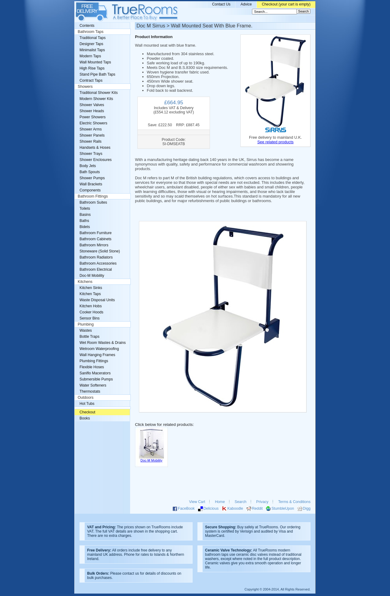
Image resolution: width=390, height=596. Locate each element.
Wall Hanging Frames (97, 355)
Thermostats (90, 391)
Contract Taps (91, 80)
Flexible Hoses (92, 367)
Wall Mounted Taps (95, 62)
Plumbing (86, 324)
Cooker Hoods (91, 312)
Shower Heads (92, 111)
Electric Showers (93, 123)
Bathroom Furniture (96, 233)
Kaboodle (235, 508)
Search (240, 502)
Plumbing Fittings (94, 361)
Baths (84, 221)
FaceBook (186, 508)
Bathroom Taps (90, 32)
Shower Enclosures (96, 160)
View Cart (197, 502)
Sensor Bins (90, 318)
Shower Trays (91, 154)
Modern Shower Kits (96, 99)
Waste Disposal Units (97, 300)
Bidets (85, 227)
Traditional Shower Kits (99, 93)
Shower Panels (92, 135)
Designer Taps (91, 44)
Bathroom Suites (93, 202)
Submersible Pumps (96, 379)
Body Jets (88, 166)
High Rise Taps (92, 68)
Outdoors (86, 397)
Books (85, 418)
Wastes (86, 330)
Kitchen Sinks (91, 288)
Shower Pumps (92, 178)
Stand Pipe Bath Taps (97, 74)
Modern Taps (90, 56)
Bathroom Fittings (93, 196)
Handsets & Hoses (95, 147)
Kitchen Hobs (91, 306)
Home (220, 502)
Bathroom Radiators (96, 257)
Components (90, 190)
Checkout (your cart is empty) (286, 4)
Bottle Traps (89, 336)
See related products (275, 142)
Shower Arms (91, 129)
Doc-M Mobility (92, 275)
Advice (246, 4)
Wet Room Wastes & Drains (103, 343)
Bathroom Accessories (98, 263)
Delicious (211, 508)
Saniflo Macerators (95, 373)
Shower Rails (90, 141)
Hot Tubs (87, 403)
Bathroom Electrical (96, 269)
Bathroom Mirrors (94, 245)
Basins (85, 214)
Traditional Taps (93, 38)
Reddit (257, 508)
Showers (85, 86)
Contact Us (221, 4)
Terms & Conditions (294, 502)
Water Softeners (93, 385)
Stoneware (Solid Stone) (100, 251)
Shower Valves (92, 105)
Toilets (85, 208)
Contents (87, 25)
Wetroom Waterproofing (99, 349)
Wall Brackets (91, 184)
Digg (306, 508)
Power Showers (93, 117)
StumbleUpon (282, 508)
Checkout (87, 412)
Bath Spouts (90, 172)
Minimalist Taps (92, 50)
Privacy (262, 502)
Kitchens (85, 282)
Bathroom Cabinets (96, 239)
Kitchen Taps (90, 294)
